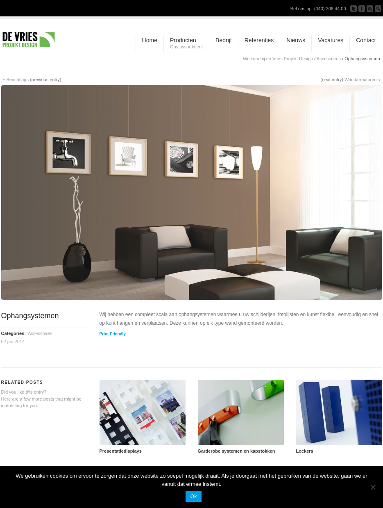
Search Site (378, 9)
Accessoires (329, 58)
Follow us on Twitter (353, 9)
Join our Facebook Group (362, 9)
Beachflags (18, 79)
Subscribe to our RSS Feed (370, 9)
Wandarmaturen (360, 79)
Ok (193, 496)
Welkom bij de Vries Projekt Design (278, 58)
